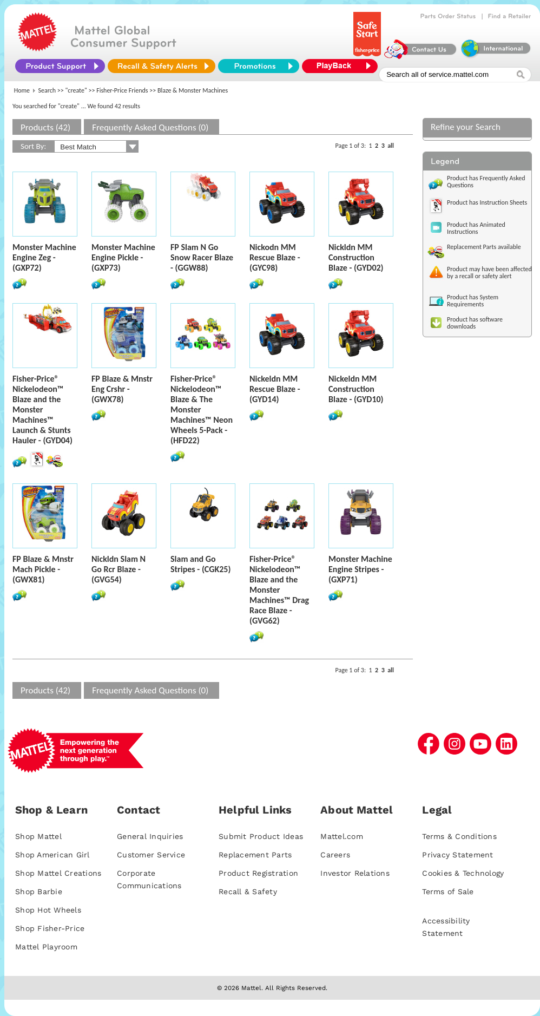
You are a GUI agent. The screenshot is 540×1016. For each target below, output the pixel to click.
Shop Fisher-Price (49, 928)
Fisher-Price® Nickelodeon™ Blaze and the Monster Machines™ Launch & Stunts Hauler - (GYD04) (42, 409)
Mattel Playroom (46, 946)
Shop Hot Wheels (48, 910)
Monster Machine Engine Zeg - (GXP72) (44, 257)
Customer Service (151, 854)
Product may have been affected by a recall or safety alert (489, 272)
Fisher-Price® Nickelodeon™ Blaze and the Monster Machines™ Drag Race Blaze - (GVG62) (279, 590)
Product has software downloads (475, 323)
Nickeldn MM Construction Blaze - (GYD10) (356, 388)
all (390, 145)
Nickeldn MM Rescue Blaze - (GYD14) (274, 388)
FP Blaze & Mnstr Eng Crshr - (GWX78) (122, 388)
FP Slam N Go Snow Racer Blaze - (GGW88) (201, 257)
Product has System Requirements (472, 300)
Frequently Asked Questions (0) (150, 127)
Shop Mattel (38, 836)
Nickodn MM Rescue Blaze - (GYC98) (274, 257)
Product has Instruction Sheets (487, 202)
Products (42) (45, 127)
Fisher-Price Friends (122, 90)
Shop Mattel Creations (58, 873)
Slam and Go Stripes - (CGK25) (200, 564)
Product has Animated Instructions (476, 228)
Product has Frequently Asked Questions (486, 181)
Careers (335, 854)
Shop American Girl (52, 854)
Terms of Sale (447, 891)
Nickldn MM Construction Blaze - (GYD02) (356, 257)
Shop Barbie (38, 891)
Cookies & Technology (463, 873)
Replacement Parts (255, 854)
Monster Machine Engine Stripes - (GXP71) (360, 569)
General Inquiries (150, 836)
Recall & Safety (248, 891)
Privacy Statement (457, 854)
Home (22, 90)
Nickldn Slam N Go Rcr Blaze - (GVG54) (118, 569)
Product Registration (258, 873)
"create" (76, 90)
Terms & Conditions (459, 836)
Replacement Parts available (484, 247)
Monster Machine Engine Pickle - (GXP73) (123, 257)
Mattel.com (341, 836)
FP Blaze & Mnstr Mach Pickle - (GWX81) (43, 569)
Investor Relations (355, 873)
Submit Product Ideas (261, 836)
